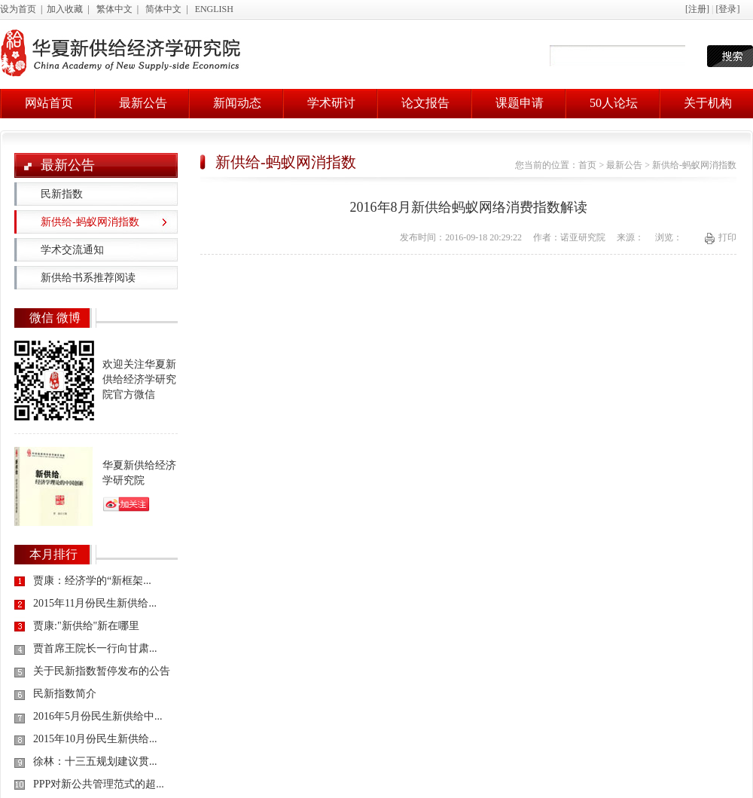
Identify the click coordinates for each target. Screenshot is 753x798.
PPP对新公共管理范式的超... (98, 784)
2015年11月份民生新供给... (95, 603)
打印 (727, 237)
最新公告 (143, 102)
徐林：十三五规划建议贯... (95, 761)
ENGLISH (214, 9)
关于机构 (708, 102)
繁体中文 (114, 9)
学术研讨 (331, 102)
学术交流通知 (72, 249)
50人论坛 (614, 102)
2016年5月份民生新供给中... (98, 716)
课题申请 (519, 102)
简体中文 (163, 9)
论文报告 (425, 102)
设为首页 (18, 9)
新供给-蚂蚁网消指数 (90, 222)
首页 (587, 165)
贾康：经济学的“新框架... (92, 580)
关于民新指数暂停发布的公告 (101, 671)
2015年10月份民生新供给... (95, 738)
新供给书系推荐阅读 (88, 277)
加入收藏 (65, 9)
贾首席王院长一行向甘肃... (95, 648)
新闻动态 (237, 102)
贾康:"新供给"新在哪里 (86, 625)
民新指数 (62, 194)
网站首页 (49, 102)
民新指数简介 (64, 693)
